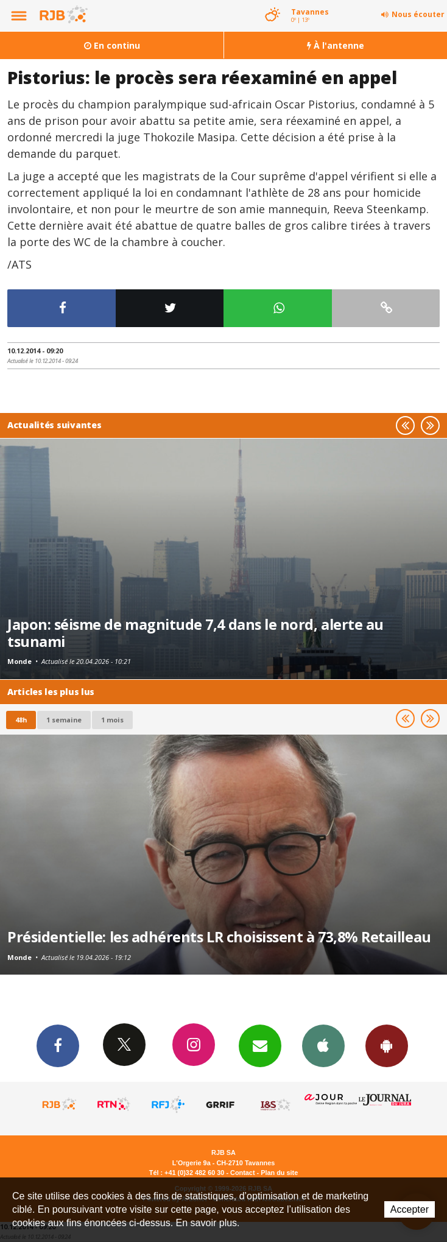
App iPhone (323, 1045)
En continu (112, 45)
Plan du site (279, 1172)
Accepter (409, 1209)
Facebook (58, 1045)
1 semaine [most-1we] (64, 719)
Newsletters (260, 1045)
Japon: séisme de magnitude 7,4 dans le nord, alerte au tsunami (195, 633)
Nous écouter (418, 14)
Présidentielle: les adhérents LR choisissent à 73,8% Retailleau (219, 937)
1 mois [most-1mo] (112, 719)
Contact (242, 1172)
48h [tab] (21, 719)
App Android (386, 1045)
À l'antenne (335, 45)
